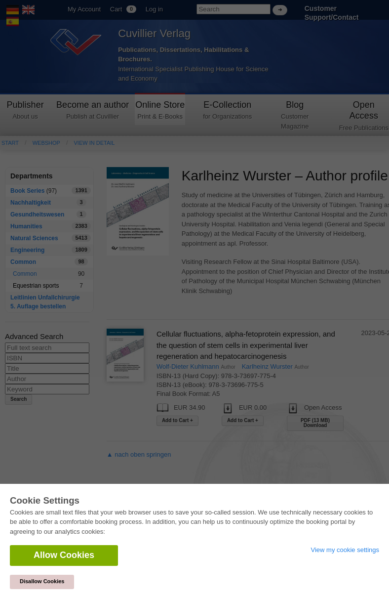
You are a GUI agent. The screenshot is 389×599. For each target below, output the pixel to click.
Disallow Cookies (42, 581)
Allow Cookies (64, 555)
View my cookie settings (345, 550)
